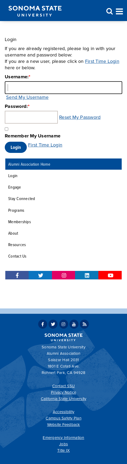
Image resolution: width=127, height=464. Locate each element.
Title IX (63, 450)
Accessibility (63, 412)
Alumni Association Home (29, 164)
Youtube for (110, 275)
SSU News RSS (84, 324)
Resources (17, 244)
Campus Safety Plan (63, 418)
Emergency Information (63, 438)
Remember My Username (32, 136)
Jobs (63, 444)
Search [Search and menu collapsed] (109, 11)
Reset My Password (79, 117)
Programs (16, 210)
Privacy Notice (63, 392)
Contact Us (17, 256)
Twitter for (40, 275)
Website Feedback (63, 425)
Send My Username (27, 97)
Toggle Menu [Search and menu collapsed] (119, 11)
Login (12, 175)
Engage (14, 187)
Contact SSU (63, 386)
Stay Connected (21, 198)
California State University (63, 399)
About (13, 233)
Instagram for (63, 275)
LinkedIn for (86, 275)
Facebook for (17, 275)
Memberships (19, 221)
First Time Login (102, 61)
